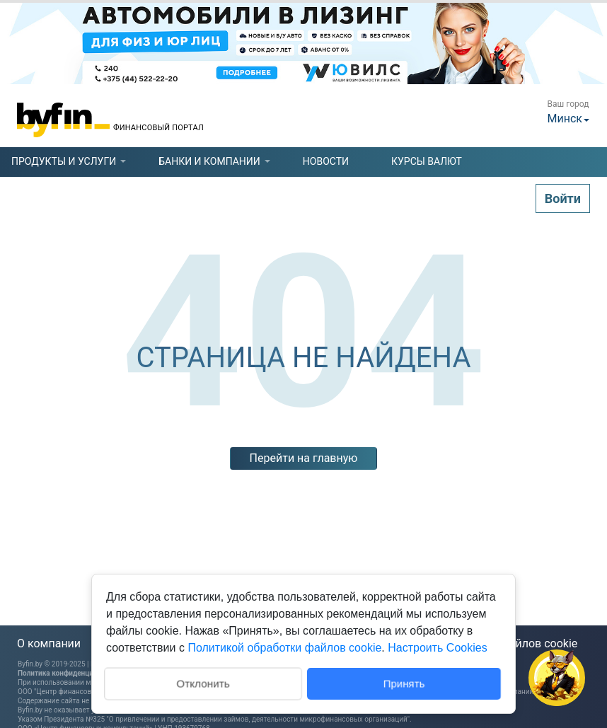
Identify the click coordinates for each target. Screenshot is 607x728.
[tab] (63, 161)
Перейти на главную (304, 458)
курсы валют (426, 161)
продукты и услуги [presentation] (63, 161)
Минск (565, 118)
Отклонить (202, 682)
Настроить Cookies (437, 648)
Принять (404, 683)
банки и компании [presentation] (209, 161)
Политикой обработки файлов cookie (284, 648)
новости (326, 161)
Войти (563, 198)
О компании (49, 643)
